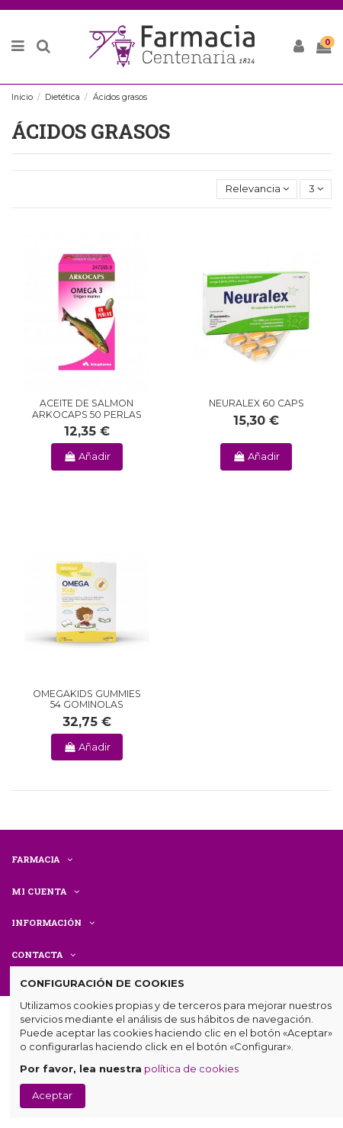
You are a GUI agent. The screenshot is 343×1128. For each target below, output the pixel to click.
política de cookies (191, 1068)
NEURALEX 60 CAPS (256, 403)
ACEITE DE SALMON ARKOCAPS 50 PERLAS (87, 408)
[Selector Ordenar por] (256, 189)
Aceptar (52, 1095)
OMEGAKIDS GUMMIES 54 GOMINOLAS (87, 699)
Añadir (87, 456)
